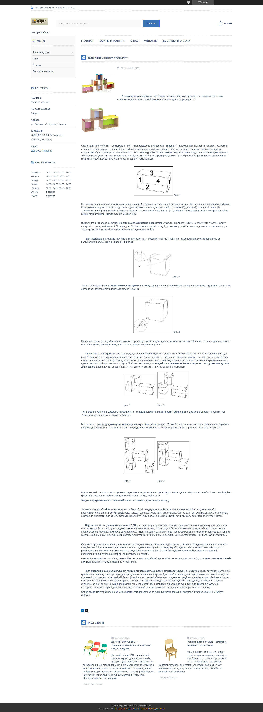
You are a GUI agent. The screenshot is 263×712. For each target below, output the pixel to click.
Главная (87, 40)
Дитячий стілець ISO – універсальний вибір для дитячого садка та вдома (131, 645)
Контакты (151, 40)
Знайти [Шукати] (151, 23)
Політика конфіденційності (153, 709)
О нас (36, 58)
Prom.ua (147, 706)
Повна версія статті (92, 684)
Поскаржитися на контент (127, 709)
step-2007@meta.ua (41, 150)
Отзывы (37, 65)
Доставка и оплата (43, 71)
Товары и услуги (41, 52)
